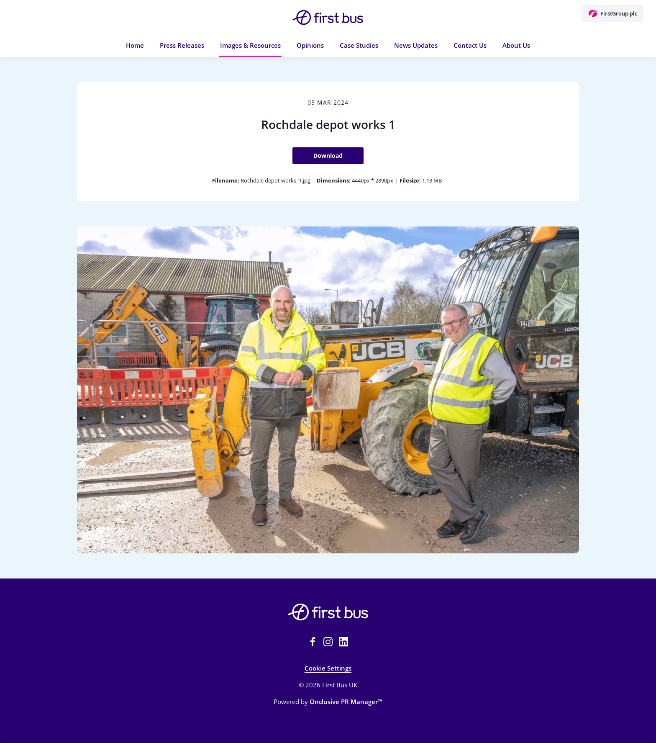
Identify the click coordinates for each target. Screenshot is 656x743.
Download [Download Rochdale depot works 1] (328, 155)
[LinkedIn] (343, 641)
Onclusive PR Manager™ (346, 701)
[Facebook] (312, 641)
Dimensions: (334, 180)
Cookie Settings (328, 668)
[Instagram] (328, 641)
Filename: (225, 180)
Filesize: (410, 180)
